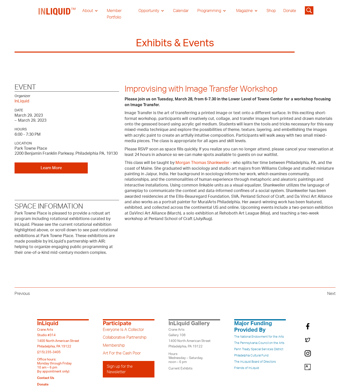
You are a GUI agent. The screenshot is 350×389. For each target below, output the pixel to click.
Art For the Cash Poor (122, 353)
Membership (114, 345)
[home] (57, 14)
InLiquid (22, 101)
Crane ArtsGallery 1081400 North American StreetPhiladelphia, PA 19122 (189, 338)
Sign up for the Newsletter (120, 369)
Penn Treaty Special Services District (258, 349)
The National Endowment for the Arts (259, 336)
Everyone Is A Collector (123, 330)
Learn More (51, 168)
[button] (90, 11)
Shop (271, 11)
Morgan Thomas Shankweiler (202, 163)
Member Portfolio (114, 14)
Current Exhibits (180, 368)
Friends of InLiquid (246, 367)
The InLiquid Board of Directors (255, 361)
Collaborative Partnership (124, 337)
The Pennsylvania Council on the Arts (259, 342)
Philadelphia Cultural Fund (251, 355)
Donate (289, 11)
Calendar (181, 11)
